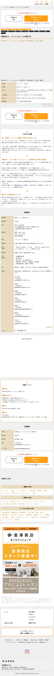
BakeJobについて (9, 640)
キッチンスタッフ (25, 493)
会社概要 (41, 640)
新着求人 (31, 614)
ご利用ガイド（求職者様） (22, 640)
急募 (37, 512)
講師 (45, 490)
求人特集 (31, 619)
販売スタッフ (24, 490)
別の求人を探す (14, 18)
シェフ (17, 490)
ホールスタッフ (6, 493)
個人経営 (19, 517)
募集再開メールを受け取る (36, 18)
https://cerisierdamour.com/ (22, 448)
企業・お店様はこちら (27, 632)
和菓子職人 (40, 490)
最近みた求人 (32, 623)
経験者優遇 (14, 512)
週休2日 (13, 517)
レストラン (29, 504)
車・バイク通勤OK (45, 515)
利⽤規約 (46, 640)
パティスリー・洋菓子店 (8, 501)
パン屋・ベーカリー (39, 501)
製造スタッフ (15, 493)
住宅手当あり (35, 517)
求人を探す (37, 3)
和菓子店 (14, 504)
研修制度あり (5, 515)
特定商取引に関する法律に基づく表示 (28, 642)
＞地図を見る (49, 327)
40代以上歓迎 (31, 512)
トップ (6, 612)
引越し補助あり (44, 517)
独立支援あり (5, 517)
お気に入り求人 (8, 623)
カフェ (31, 501)
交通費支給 (29, 515)
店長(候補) (32, 490)
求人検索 (7, 7)
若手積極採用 (22, 512)
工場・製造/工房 (6, 504)
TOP (2, 7)
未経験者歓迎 (5, 512)
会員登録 (46, 3)
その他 (33, 493)
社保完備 (13, 515)
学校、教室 (22, 504)
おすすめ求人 (32, 617)
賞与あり (42, 512)
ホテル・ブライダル (22, 501)
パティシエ (5, 490)
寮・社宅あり (20, 515)
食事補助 (35, 515)
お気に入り (41, 3)
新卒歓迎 (16, 519)
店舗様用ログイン (43, 642)
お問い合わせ (33, 640)
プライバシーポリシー (11, 642)
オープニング (26, 517)
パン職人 (12, 490)
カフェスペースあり (7, 519)
